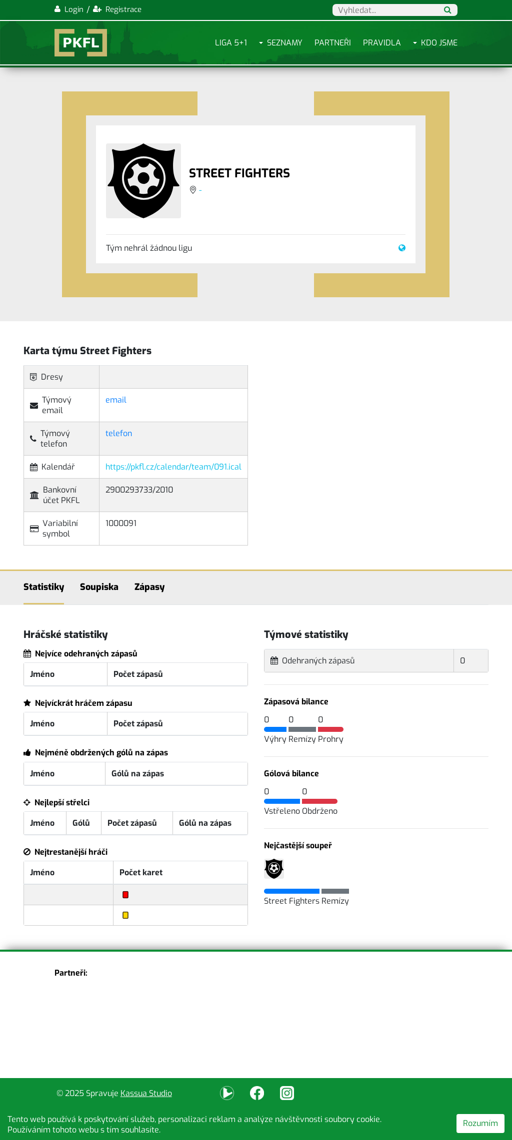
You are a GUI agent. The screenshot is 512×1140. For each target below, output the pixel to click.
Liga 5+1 (231, 42)
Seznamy (284, 42)
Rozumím (480, 1123)
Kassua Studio (146, 1093)
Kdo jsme (439, 42)
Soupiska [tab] (99, 587)
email (116, 400)
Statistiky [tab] (44, 587)
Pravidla (382, 42)
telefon (119, 433)
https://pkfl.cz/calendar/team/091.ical (174, 467)
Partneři (332, 42)
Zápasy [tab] (149, 587)
